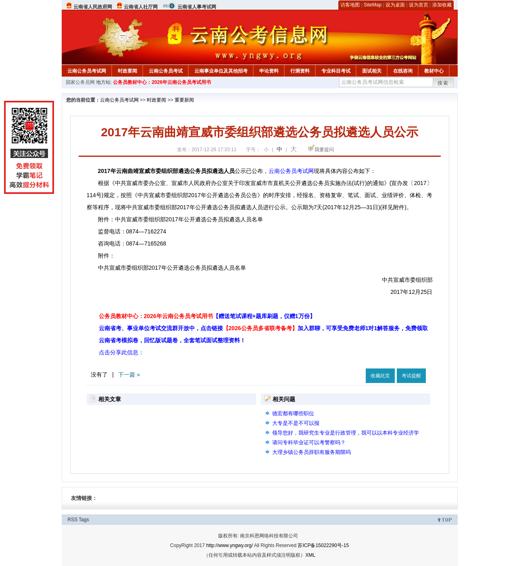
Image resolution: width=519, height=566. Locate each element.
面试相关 (371, 71)
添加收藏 (442, 5)
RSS (73, 519)
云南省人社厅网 (141, 7)
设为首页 (418, 5)
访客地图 (350, 5)
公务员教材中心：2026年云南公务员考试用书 (162, 82)
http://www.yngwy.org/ (229, 545)
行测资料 (300, 71)
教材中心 (434, 71)
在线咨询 (403, 71)
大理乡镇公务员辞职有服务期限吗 (311, 452)
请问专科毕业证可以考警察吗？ (309, 442)
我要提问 (324, 149)
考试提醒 (411, 376)
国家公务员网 (80, 82)
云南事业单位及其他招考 (221, 71)
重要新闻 (184, 100)
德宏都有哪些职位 (293, 413)
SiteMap (372, 5)
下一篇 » (129, 374)
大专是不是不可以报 (295, 423)
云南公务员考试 (166, 71)
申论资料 (269, 71)
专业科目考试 (335, 71)
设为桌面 (395, 5)
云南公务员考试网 (86, 71)
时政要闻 (127, 71)
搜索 (443, 83)
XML (310, 555)
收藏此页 (380, 376)
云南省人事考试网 (196, 7)
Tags (84, 519)
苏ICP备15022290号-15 (323, 545)
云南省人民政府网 (92, 7)
